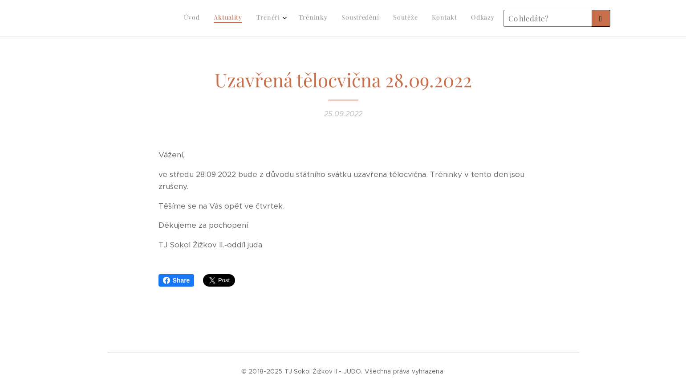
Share (176, 280)
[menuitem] (393, 18)
